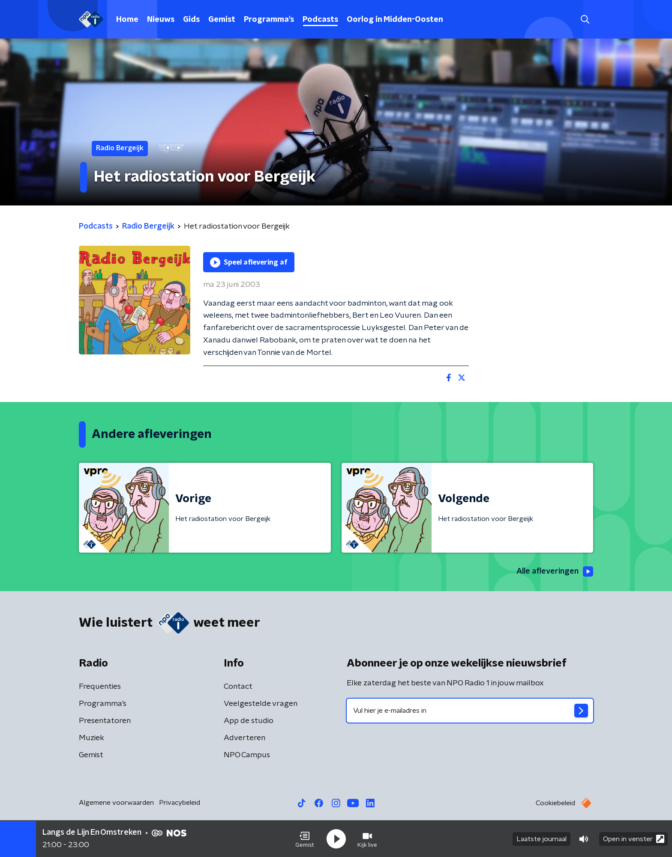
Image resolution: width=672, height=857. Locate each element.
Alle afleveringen (554, 571)
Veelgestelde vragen (260, 704)
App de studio (248, 721)
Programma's (269, 20)
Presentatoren (105, 721)
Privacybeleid (179, 802)
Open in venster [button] (633, 839)
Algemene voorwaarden (116, 802)
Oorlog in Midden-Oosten (395, 20)
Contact (238, 686)
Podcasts (320, 20)
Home (127, 20)
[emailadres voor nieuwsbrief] (470, 711)
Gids (191, 20)
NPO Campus (247, 755)
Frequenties (100, 686)
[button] (304, 839)
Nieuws (160, 20)
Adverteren (244, 738)
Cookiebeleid (555, 803)
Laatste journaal (541, 839)
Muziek (91, 738)
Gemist (221, 20)
